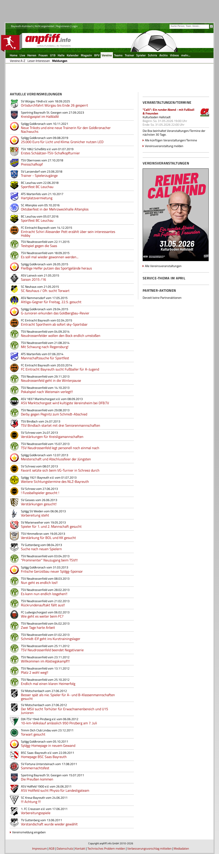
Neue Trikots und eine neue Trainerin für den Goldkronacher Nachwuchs (66, 129)
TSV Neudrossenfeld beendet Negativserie (52, 650)
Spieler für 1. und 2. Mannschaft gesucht (51, 526)
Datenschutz (65, 848)
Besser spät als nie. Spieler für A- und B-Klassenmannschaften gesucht (68, 696)
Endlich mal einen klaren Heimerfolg (48, 683)
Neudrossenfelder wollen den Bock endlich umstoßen (60, 335)
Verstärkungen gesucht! (39, 504)
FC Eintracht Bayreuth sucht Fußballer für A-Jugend (60, 369)
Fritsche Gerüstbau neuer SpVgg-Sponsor (52, 571)
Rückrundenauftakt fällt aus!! (43, 605)
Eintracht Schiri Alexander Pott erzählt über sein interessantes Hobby (68, 233)
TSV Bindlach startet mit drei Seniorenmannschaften (60, 425)
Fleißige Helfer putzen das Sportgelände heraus (56, 268)
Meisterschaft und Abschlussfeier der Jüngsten (56, 459)
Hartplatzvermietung (36, 198)
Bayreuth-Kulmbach (22, 26)
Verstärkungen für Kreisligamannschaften (52, 436)
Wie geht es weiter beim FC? (42, 616)
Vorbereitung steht (35, 515)
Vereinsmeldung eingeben (29, 832)
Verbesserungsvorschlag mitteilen (149, 848)
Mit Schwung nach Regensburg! (44, 346)
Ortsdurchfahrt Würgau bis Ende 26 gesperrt (54, 105)
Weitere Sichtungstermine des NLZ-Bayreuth (55, 481)
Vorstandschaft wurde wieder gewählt (49, 824)
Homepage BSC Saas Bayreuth (44, 756)
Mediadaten (181, 848)
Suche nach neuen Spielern (41, 549)
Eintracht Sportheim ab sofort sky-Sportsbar (54, 324)
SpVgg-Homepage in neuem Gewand (48, 745)
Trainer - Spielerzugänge (39, 175)
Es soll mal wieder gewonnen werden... (49, 257)
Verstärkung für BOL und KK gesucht (48, 537)
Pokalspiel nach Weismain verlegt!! (47, 391)
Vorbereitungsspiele (35, 812)
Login (74, 26)
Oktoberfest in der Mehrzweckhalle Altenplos (54, 209)
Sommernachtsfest (35, 768)
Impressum (39, 848)
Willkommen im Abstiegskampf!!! (45, 661)
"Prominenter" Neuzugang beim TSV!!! (49, 560)
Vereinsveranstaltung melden (164, 146)
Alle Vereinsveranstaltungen (163, 266)
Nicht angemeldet (44, 26)
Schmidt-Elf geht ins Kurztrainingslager (50, 638)
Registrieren (63, 26)
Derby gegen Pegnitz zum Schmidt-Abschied (54, 414)
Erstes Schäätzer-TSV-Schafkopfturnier (50, 153)
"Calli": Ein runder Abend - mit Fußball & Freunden (168, 111)
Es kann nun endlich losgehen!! (44, 593)
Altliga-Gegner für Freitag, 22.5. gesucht (51, 301)
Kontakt (80, 848)
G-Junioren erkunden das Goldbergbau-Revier (55, 313)
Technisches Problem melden (106, 848)
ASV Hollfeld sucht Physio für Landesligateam (55, 790)
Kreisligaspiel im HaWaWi (40, 116)
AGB (52, 848)
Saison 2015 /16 (33, 279)
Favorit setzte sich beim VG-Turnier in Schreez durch (60, 470)
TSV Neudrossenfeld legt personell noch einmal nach (60, 447)
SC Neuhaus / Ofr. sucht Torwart (45, 290)
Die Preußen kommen (37, 779)
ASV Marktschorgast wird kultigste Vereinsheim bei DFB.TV (65, 403)
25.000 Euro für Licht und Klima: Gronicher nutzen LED (62, 141)
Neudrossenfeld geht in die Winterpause (51, 380)
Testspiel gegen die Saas (39, 245)
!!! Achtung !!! (31, 801)
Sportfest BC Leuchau (37, 186)
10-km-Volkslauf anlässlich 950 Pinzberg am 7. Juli (59, 723)
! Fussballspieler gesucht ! (40, 492)
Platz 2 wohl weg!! (34, 672)
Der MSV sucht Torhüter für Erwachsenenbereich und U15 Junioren (64, 710)
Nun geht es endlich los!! (39, 582)
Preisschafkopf (32, 164)
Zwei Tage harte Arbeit (38, 627)
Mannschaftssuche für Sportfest (45, 358)
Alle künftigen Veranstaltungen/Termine (171, 140)
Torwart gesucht (33, 734)
